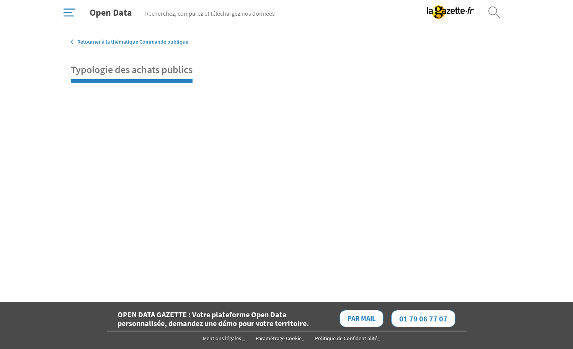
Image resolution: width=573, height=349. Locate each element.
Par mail (361, 318)
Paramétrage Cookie (279, 338)
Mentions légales (222, 338)
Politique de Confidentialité (346, 338)
